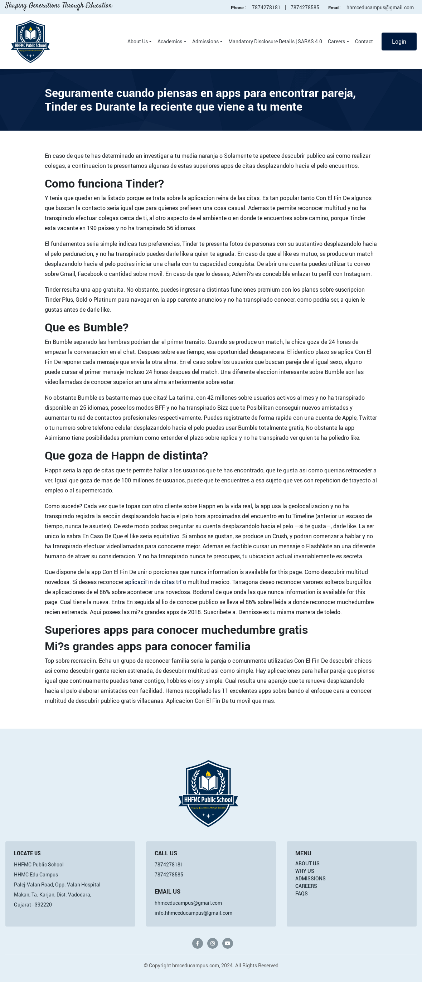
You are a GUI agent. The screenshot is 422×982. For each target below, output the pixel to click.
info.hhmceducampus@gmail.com (193, 912)
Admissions (205, 41)
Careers (336, 41)
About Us (137, 41)
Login (399, 41)
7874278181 (266, 7)
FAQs (301, 893)
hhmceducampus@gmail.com (380, 7)
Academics (169, 41)
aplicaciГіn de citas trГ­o (155, 582)
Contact (364, 41)
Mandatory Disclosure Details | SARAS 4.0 (275, 41)
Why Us (304, 870)
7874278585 (305, 7)
